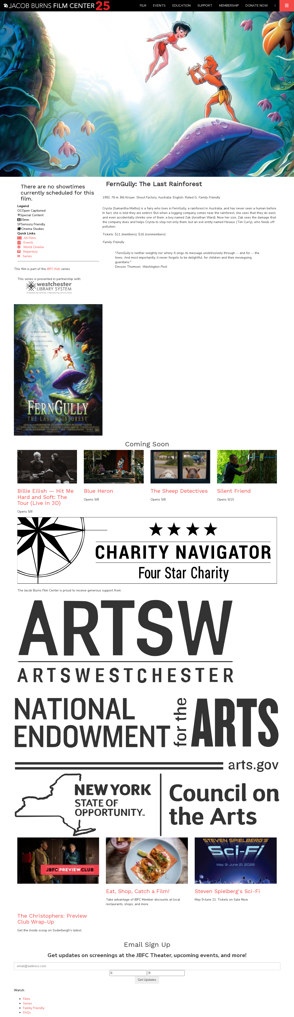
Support (204, 5)
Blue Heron (98, 491)
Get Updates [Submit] (147, 980)
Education (181, 5)
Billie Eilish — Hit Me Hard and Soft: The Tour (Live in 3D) (45, 497)
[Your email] (147, 966)
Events (159, 5)
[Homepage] (56, 5)
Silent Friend (234, 491)
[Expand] (286, 5)
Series (24, 256)
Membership (229, 5)
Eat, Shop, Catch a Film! (137, 891)
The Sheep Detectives (179, 491)
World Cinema (30, 247)
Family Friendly (33, 1008)
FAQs (27, 1012)
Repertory (27, 251)
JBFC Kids (53, 269)
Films (26, 999)
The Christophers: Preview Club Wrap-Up (52, 919)
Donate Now (256, 5)
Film (143, 5)
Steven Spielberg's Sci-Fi (227, 891)
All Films (26, 238)
